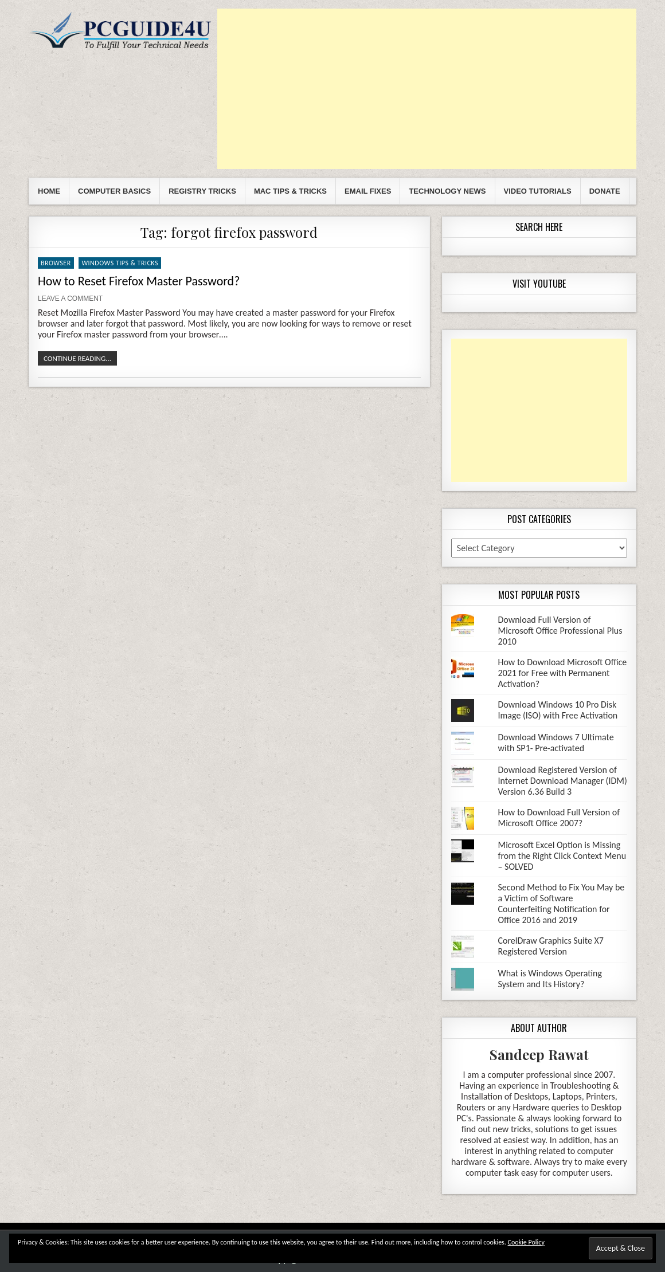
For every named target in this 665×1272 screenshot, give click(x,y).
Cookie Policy (526, 1242)
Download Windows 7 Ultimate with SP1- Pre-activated (556, 742)
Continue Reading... (77, 358)
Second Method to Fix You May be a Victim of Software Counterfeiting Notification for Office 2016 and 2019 (561, 903)
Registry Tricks (202, 191)
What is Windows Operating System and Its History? (550, 979)
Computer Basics (114, 191)
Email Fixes (368, 191)
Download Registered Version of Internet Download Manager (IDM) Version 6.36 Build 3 (562, 780)
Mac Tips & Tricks (290, 191)
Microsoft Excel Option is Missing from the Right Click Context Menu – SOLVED (562, 855)
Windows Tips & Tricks (119, 263)
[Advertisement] (426, 89)
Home (49, 191)
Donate (604, 191)
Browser (56, 263)
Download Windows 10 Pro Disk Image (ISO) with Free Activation (558, 710)
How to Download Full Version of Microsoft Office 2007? (559, 818)
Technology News (447, 191)
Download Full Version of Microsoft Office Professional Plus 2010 (560, 630)
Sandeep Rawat (539, 1054)
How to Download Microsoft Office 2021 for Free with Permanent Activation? (562, 673)
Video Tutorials (538, 191)
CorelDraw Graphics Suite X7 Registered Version (551, 946)
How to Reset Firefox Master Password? (139, 281)
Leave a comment (70, 298)
